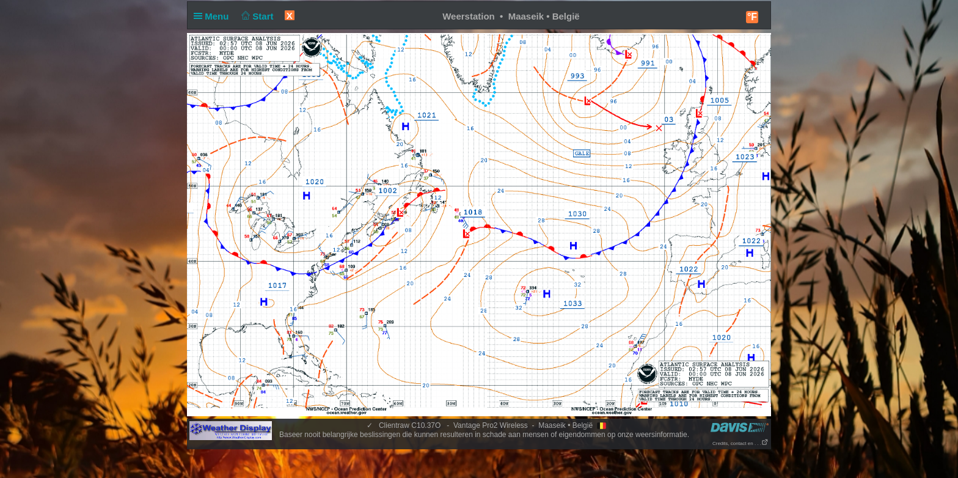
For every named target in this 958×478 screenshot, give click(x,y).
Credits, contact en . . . (740, 443)
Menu (214, 16)
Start (256, 16)
